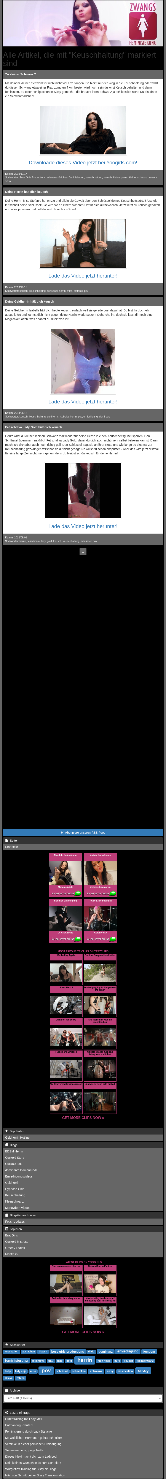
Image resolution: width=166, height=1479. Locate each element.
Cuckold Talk (13, 1164)
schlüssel (52, 290)
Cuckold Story (14, 1157)
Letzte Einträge (17, 1412)
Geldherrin (12, 1182)
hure (117, 1360)
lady (43, 541)
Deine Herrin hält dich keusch (26, 192)
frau (50, 1360)
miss (69, 290)
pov (86, 290)
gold (49, 541)
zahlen (20, 1378)
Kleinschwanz (14, 1201)
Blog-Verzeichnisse (20, 1215)
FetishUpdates (15, 1221)
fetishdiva (38, 1360)
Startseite (11, 847)
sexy (110, 1371)
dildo (91, 1351)
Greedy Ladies (15, 1248)
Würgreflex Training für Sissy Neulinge (31, 1469)
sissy (143, 1370)
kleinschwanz (145, 1360)
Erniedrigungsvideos (19, 1176)
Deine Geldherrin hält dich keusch (29, 301)
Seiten (11, 840)
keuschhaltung (94, 177)
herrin (62, 290)
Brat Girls (11, 1235)
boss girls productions (67, 1351)
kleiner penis (120, 177)
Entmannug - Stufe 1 (19, 1425)
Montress (11, 1254)
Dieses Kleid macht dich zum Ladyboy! (31, 1456)
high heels (104, 1360)
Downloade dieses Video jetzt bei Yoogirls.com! (83, 162)
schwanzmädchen (57, 177)
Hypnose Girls (14, 1189)
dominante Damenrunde (21, 1170)
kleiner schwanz (138, 177)
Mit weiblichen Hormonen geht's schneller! (33, 1437)
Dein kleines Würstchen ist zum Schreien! (33, 1463)
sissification (125, 1371)
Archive (12, 1390)
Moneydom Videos (17, 1207)
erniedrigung (90, 416)
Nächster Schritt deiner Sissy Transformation (35, 1475)
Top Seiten (14, 1131)
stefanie (78, 290)
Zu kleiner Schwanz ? (20, 74)
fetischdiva (33, 541)
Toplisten (13, 1229)
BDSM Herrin (14, 1151)
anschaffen (11, 1351)
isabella (64, 416)
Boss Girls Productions (32, 177)
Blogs (11, 1145)
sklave (9, 1378)
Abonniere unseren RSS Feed (83, 832)
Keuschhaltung (15, 1195)
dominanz (104, 416)
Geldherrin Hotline (17, 1137)
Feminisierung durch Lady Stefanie (28, 1431)
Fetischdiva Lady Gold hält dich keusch (33, 427)
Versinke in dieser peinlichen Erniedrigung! (33, 1444)
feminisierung (76, 177)
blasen (43, 1351)
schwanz (96, 1371)
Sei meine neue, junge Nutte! (24, 1450)
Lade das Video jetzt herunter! (83, 276)
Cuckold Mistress (16, 1241)
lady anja (20, 1371)
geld (59, 1360)
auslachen (28, 1351)
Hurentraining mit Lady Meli (23, 1419)
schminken (79, 1371)
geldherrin (53, 416)
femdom (149, 1351)
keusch (108, 177)
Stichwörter (15, 1345)
